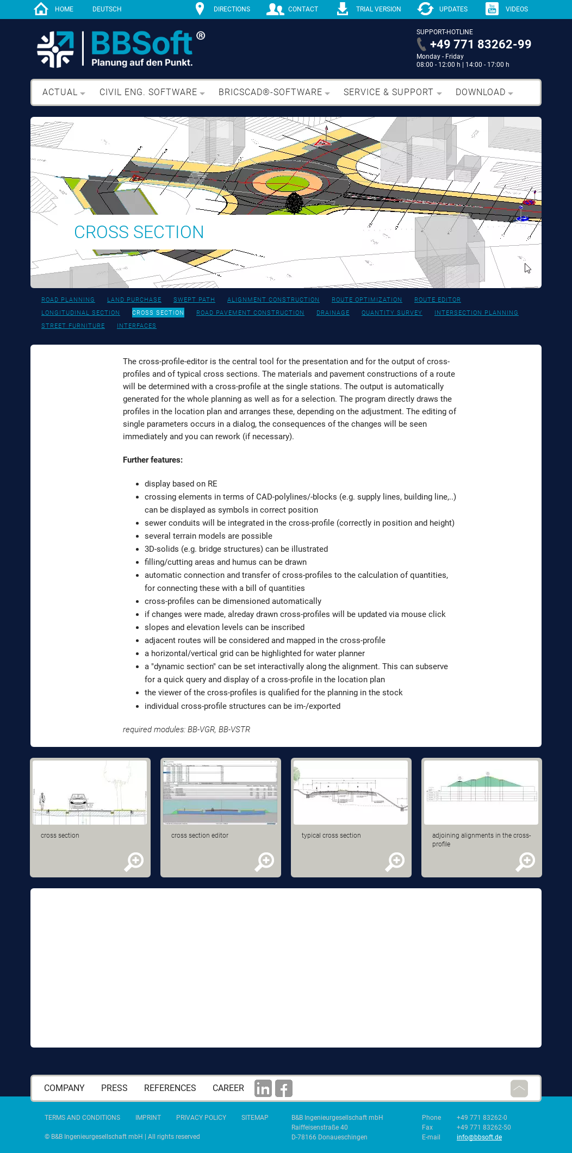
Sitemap (255, 1117)
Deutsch (107, 9)
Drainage (333, 312)
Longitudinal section (80, 312)
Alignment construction (273, 299)
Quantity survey (392, 312)
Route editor (437, 299)
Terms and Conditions (82, 1117)
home (64, 9)
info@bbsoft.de (479, 1137)
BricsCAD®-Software (270, 92)
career (228, 1088)
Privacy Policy (201, 1117)
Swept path (194, 299)
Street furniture (73, 325)
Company (64, 1088)
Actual (60, 92)
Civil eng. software (148, 92)
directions (232, 9)
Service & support (389, 92)
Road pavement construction (250, 312)
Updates (453, 9)
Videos (517, 9)
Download (481, 92)
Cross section (158, 312)
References (170, 1088)
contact (303, 9)
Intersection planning (476, 312)
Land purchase (134, 299)
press (114, 1088)
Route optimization (367, 299)
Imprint (148, 1117)
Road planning (68, 299)
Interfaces (137, 325)
